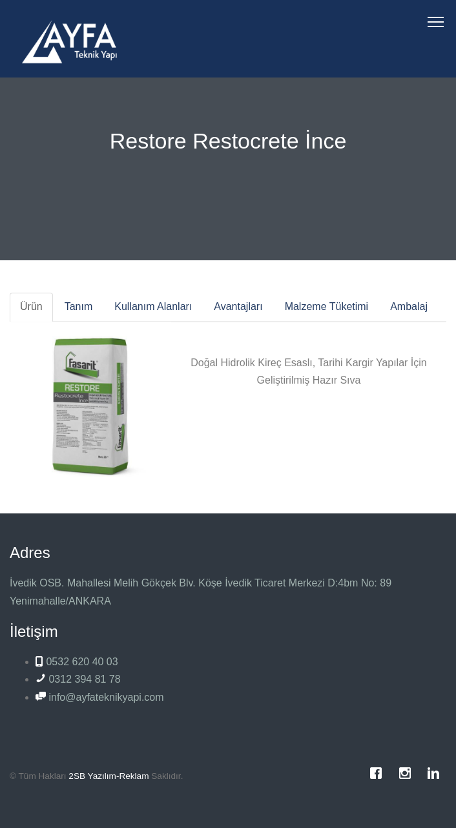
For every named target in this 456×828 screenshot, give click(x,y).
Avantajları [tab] (238, 310)
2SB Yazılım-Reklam (108, 776)
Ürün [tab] (31, 310)
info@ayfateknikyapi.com (100, 697)
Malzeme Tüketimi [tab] (327, 310)
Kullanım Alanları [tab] (153, 310)
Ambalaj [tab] (409, 310)
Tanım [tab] (79, 310)
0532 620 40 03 (77, 661)
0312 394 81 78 (78, 679)
